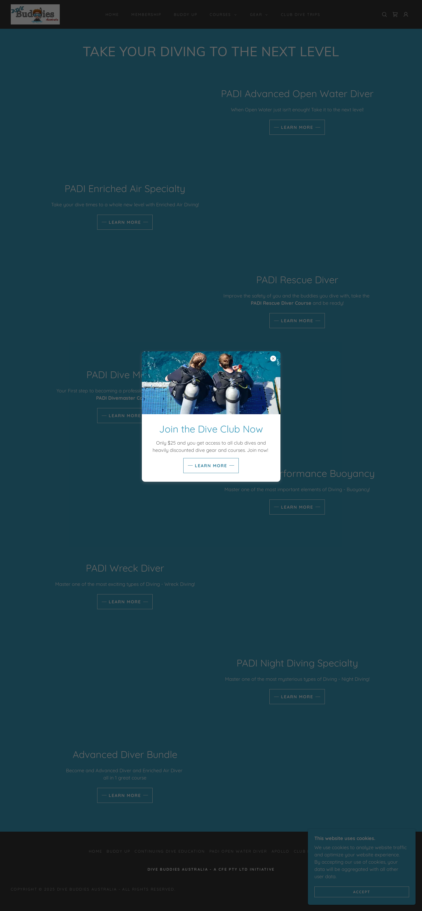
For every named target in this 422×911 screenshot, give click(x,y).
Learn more (211, 465)
